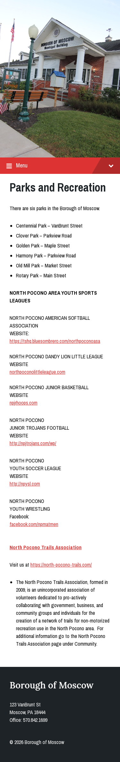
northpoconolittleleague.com (37, 371)
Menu (60, 165)
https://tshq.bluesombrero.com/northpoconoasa (55, 341)
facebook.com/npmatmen (34, 524)
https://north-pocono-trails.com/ (61, 564)
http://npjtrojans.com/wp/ (33, 443)
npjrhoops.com (23, 402)
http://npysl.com (25, 483)
